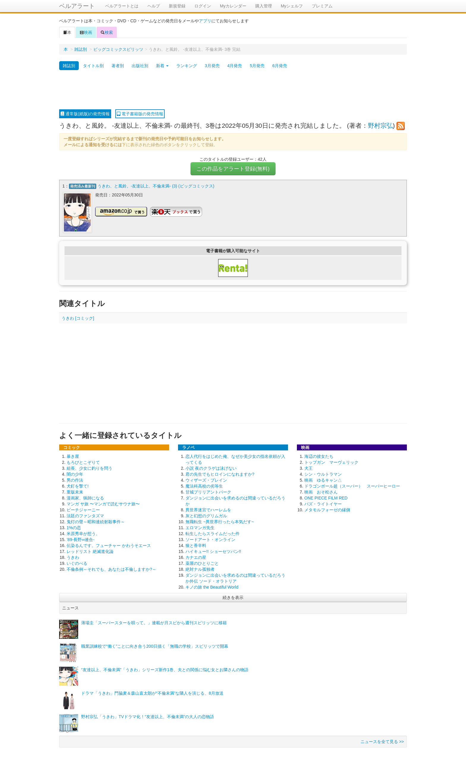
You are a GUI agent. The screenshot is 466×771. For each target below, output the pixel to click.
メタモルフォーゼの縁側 (327, 509)
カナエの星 (195, 557)
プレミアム (322, 6)
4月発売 (234, 65)
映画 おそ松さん (321, 491)
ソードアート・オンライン (210, 539)
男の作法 (75, 479)
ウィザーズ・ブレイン (206, 479)
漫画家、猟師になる (85, 497)
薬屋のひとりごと (202, 563)
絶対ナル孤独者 (200, 569)
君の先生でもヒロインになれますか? (219, 474)
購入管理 (263, 6)
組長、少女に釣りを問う (89, 468)
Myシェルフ (292, 6)
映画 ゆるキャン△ (323, 479)
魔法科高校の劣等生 (204, 485)
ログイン (202, 6)
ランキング (186, 65)
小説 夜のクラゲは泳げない (211, 468)
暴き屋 (73, 456)
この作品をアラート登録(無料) (233, 169)
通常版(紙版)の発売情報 (85, 113)
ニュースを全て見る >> (382, 741)
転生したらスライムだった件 (212, 533)
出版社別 (140, 65)
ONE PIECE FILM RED (325, 497)
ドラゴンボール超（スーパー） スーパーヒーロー (352, 485)
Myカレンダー (233, 6)
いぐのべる (77, 563)
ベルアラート (77, 6)
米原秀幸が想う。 (83, 533)
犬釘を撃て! (78, 485)
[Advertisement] (233, 90)
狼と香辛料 (195, 545)
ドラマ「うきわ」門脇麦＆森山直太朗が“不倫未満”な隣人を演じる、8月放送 (152, 692)
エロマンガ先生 (200, 527)
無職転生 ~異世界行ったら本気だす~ (219, 521)
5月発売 (257, 65)
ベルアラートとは (121, 6)
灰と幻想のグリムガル (206, 515)
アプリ (205, 20)
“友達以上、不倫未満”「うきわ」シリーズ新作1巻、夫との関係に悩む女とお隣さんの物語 (164, 669)
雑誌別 (80, 49)
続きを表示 (233, 597)
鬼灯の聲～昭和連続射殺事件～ (96, 521)
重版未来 (75, 491)
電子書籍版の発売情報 (140, 113)
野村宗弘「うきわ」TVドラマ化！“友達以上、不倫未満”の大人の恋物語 (147, 716)
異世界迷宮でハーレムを (208, 509)
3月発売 (212, 65)
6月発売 (279, 65)
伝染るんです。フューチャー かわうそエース (109, 545)
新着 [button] (162, 65)
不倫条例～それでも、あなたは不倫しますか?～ (111, 569)
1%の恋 (74, 527)
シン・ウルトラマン (323, 474)
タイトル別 (93, 65)
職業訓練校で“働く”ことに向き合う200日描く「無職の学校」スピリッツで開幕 (154, 646)
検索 (106, 32)
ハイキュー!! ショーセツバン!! (213, 551)
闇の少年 (75, 474)
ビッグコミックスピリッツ (118, 49)
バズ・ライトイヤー (323, 503)
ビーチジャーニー (83, 509)
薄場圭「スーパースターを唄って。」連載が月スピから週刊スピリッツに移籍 (154, 622)
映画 (86, 32)
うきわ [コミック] (78, 318)
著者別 (117, 65)
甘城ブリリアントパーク (208, 491)
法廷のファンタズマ (85, 515)
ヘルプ (153, 6)
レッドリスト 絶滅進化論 (90, 551)
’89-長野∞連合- (81, 539)
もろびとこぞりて (83, 462)
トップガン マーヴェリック (331, 462)
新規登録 (177, 6)
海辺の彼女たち (318, 456)
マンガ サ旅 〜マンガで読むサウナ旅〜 (103, 503)
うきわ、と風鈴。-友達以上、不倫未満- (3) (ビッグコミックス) (156, 186)
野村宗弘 (380, 125)
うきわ (73, 557)
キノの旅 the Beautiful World (211, 586)
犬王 (308, 468)
